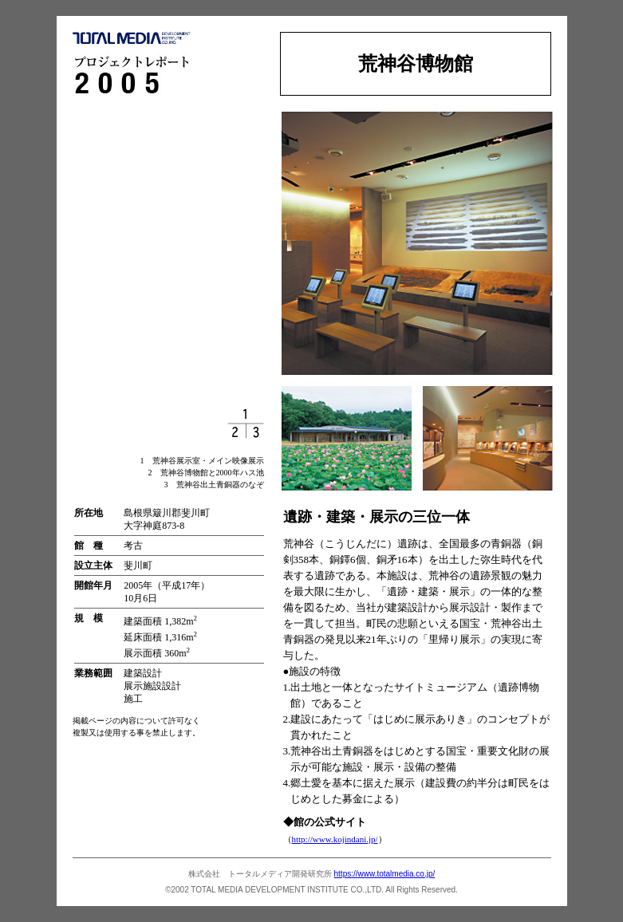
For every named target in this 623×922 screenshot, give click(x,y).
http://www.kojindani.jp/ (335, 839)
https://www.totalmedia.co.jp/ (385, 873)
